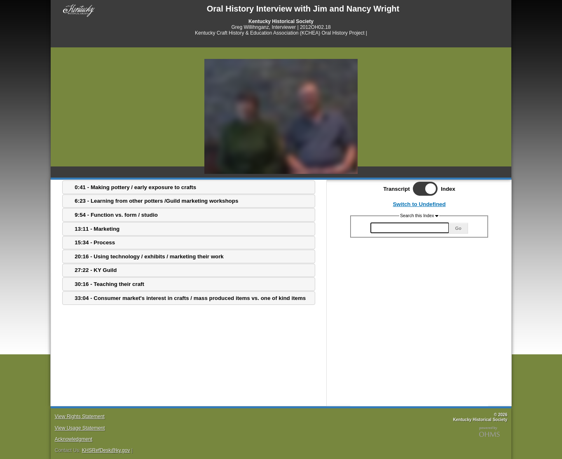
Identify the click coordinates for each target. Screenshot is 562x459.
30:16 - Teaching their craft (109, 284)
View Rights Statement (80, 416)
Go (458, 228)
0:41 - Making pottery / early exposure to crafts (135, 187)
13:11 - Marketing (97, 229)
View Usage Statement (80, 428)
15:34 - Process (95, 242)
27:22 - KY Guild (96, 270)
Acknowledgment (73, 439)
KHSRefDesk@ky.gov (106, 450)
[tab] (188, 187)
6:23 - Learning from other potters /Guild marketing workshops (156, 201)
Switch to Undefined (419, 204)
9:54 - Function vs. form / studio (116, 215)
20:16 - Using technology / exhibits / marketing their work (149, 256)
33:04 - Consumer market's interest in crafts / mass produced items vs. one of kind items (190, 298)
